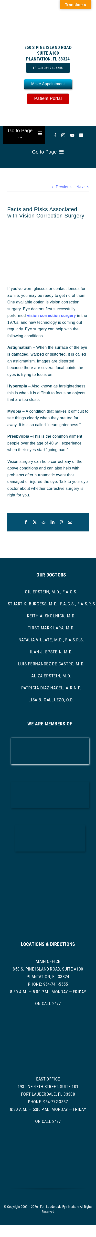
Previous (64, 187)
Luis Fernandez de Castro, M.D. (51, 663)
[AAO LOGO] (50, 739)
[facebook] (55, 135)
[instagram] (63, 135)
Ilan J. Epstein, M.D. (51, 651)
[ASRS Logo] (50, 866)
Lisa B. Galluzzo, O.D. (51, 699)
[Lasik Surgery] (48, 250)
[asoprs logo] (50, 894)
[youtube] (72, 135)
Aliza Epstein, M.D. (51, 675)
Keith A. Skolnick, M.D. (51, 615)
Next (80, 187)
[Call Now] (48, 68)
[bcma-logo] (50, 783)
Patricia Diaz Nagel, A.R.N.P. (51, 687)
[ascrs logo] (50, 827)
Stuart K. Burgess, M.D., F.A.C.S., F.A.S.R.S (51, 603)
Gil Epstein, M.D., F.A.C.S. (51, 591)
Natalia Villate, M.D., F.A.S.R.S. (51, 639)
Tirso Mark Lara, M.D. (51, 627)
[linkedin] (81, 135)
